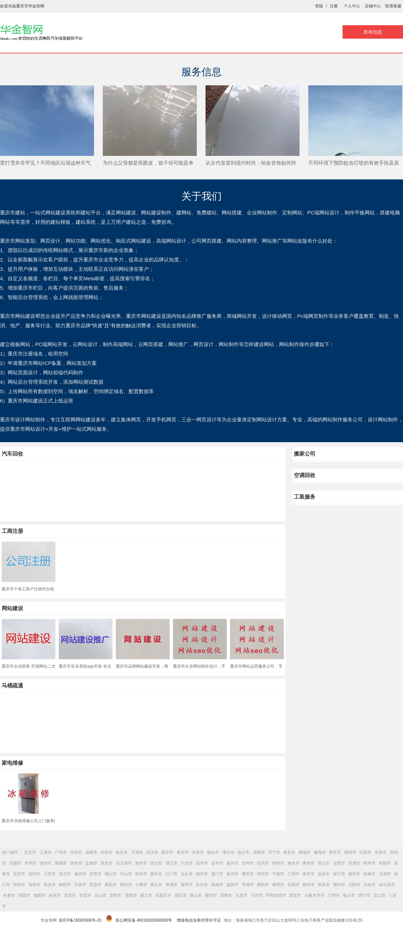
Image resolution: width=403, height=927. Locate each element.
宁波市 (187, 863)
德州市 (350, 852)
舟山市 (324, 863)
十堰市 (141, 884)
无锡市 (15, 863)
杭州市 (106, 852)
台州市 (248, 863)
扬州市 (76, 863)
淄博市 (259, 852)
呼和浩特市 (276, 895)
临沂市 (243, 852)
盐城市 (91, 863)
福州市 (202, 874)
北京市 (30, 852)
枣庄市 (335, 852)
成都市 (91, 852)
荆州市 (126, 884)
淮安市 (106, 863)
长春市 (9, 895)
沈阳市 (354, 884)
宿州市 (35, 874)
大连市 (369, 884)
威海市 (320, 852)
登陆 (319, 6)
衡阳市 (263, 884)
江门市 (172, 874)
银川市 (349, 895)
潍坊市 (228, 852)
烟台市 (213, 852)
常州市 (31, 863)
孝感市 (172, 884)
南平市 (309, 874)
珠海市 (141, 874)
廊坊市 (211, 895)
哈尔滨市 (387, 884)
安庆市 (19, 874)
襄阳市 (110, 884)
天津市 (137, 852)
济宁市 (274, 852)
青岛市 (183, 852)
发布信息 (372, 32)
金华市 (217, 863)
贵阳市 (131, 895)
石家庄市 (163, 895)
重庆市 (167, 852)
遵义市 (146, 895)
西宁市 (364, 895)
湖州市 (278, 863)
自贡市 (85, 895)
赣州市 (339, 884)
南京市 (122, 852)
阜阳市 (385, 863)
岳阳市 (293, 884)
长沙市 (202, 884)
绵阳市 (24, 895)
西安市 (295, 895)
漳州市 (263, 874)
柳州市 (354, 874)
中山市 (126, 874)
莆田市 (248, 874)
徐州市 (46, 863)
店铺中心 (373, 6)
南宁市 (339, 874)
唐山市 (196, 895)
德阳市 (40, 895)
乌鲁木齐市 (315, 895)
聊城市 (305, 852)
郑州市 (19, 884)
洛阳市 (35, 884)
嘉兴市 (232, 863)
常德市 (248, 884)
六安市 (50, 874)
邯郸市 (226, 895)
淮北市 (65, 874)
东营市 (380, 852)
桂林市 (369, 874)
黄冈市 (187, 884)
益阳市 (232, 884)
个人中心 (352, 6)
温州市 (202, 863)
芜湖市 (354, 863)
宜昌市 (95, 884)
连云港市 (124, 863)
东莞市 (95, 874)
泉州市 (232, 874)
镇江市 (172, 863)
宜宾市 (70, 895)
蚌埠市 (369, 863)
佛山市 (110, 874)
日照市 (365, 852)
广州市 (61, 852)
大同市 (257, 895)
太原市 (241, 895)
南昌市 (324, 884)
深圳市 (76, 852)
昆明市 (115, 895)
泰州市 (141, 863)
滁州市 (80, 874)
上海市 (46, 852)
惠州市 (156, 874)
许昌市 (80, 884)
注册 (334, 6)
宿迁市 (156, 863)
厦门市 (217, 874)
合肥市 (339, 863)
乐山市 (100, 895)
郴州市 (309, 884)
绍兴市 (263, 863)
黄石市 (156, 884)
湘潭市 (278, 884)
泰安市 (289, 852)
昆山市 (379, 895)
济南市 (198, 852)
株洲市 (217, 884)
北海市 (385, 874)
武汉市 (152, 852)
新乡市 (50, 884)
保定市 (181, 895)
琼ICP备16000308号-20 (80, 920)
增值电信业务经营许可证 (199, 920)
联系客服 (393, 6)
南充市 (55, 895)
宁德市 (278, 874)
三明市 (293, 874)
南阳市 (65, 884)
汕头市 (187, 874)
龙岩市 (324, 874)
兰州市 (334, 895)
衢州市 (309, 863)
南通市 (61, 863)
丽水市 (293, 863)
